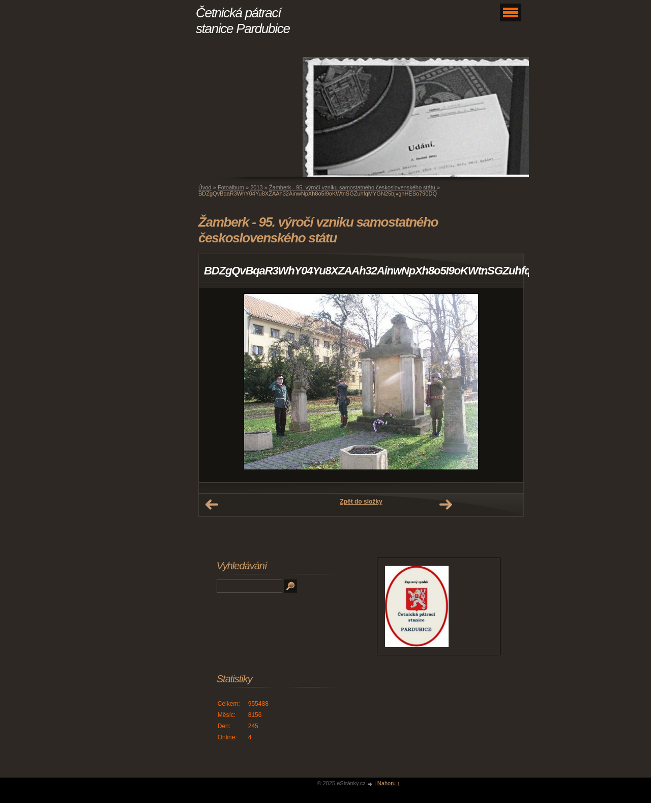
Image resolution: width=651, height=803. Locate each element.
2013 (256, 187)
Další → (445, 504)
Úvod (205, 187)
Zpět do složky (361, 501)
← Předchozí (211, 504)
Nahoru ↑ (388, 783)
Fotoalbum (231, 187)
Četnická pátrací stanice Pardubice (243, 20)
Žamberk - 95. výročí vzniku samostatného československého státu (353, 187)
